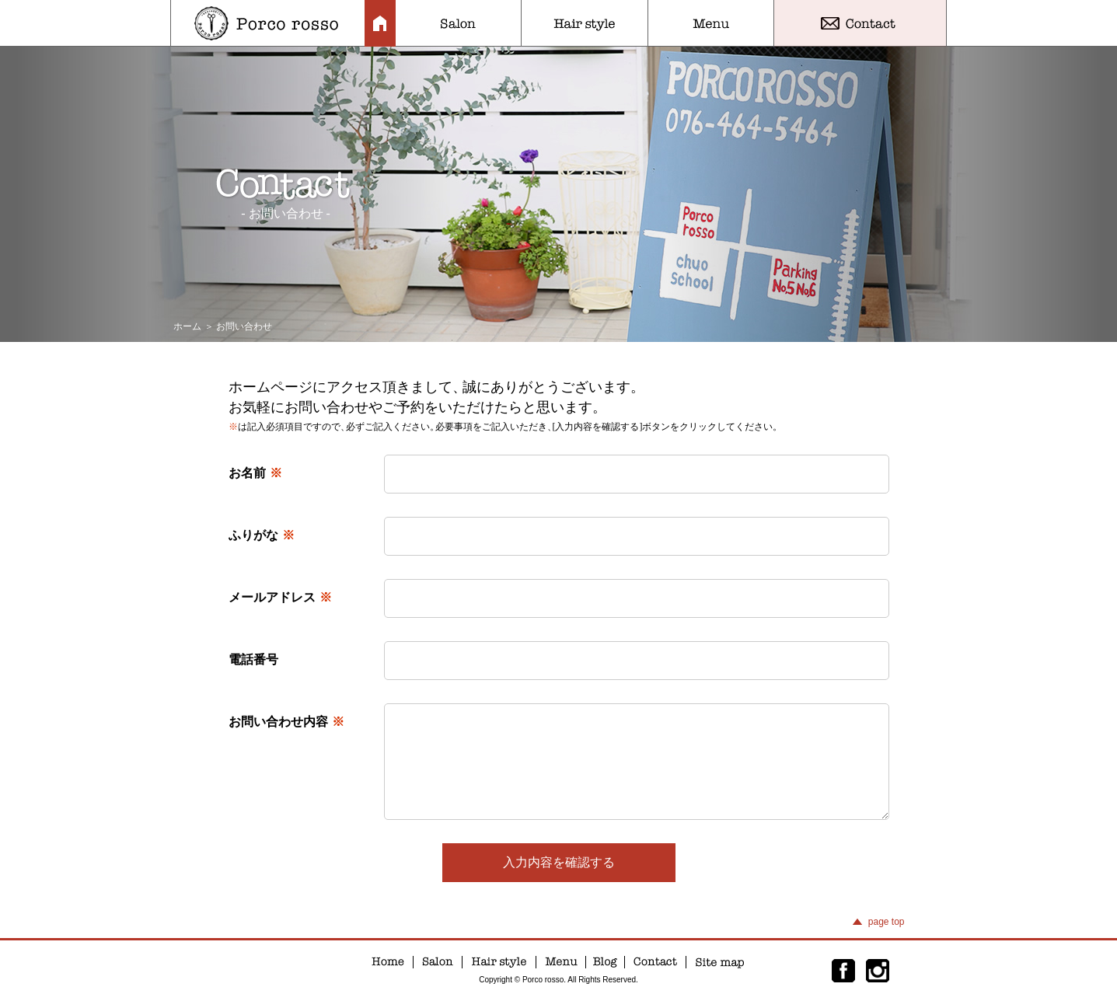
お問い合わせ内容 (286, 721)
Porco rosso (268, 23)
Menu (710, 23)
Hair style (585, 23)
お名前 (255, 473)
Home (380, 23)
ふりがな (262, 535)
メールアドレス (280, 597)
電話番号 (253, 659)
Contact (860, 23)
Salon (458, 23)
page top (886, 921)
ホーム (187, 326)
